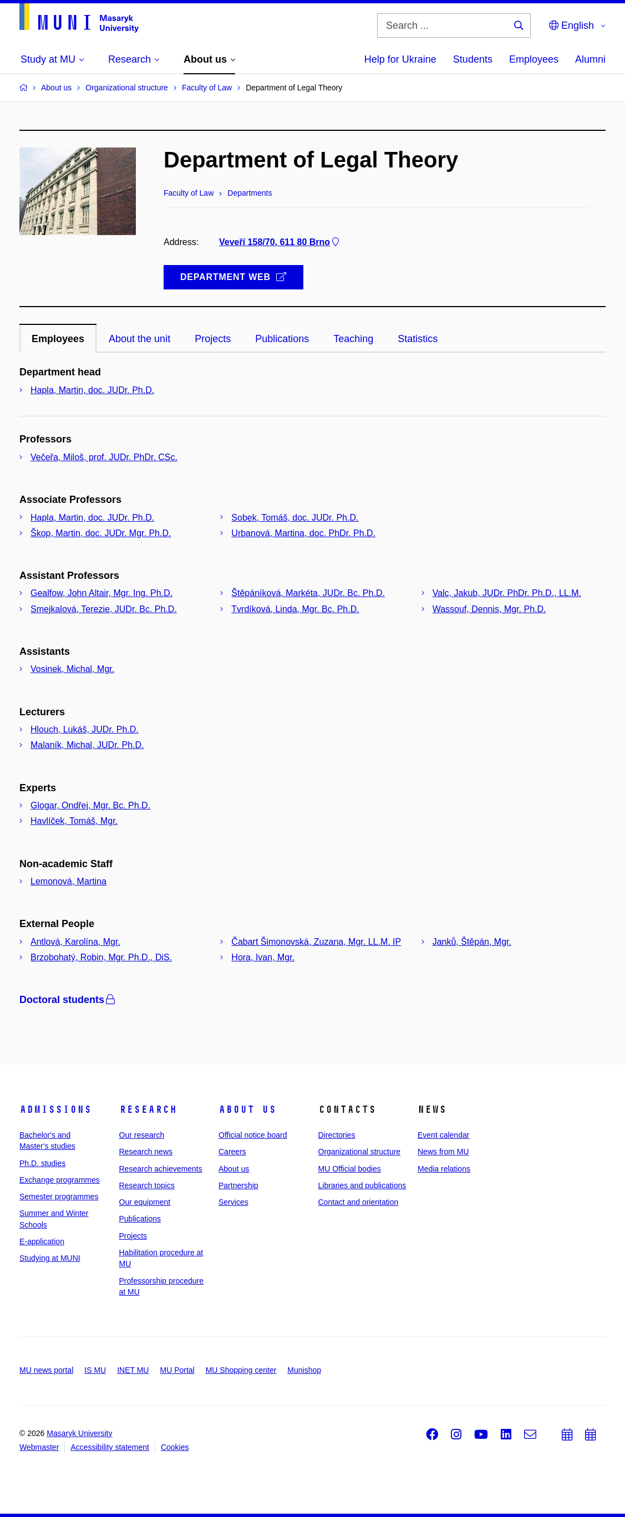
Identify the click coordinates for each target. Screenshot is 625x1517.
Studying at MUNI (49, 1258)
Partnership (238, 1185)
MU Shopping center (241, 1370)
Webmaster (39, 1447)
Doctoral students (68, 999)
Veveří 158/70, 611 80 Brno (280, 242)
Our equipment (145, 1202)
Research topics (147, 1185)
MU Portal (177, 1370)
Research (148, 1109)
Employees (533, 59)
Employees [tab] (58, 338)
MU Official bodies (349, 1168)
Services (233, 1202)
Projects (133, 1235)
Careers (232, 1151)
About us (247, 1109)
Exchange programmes (59, 1179)
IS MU (95, 1370)
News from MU (443, 1151)
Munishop (304, 1370)
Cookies (175, 1447)
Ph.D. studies (42, 1163)
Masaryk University (79, 1433)
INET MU (133, 1370)
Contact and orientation (358, 1202)
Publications (140, 1218)
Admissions (55, 1109)
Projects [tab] (213, 338)
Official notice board (253, 1135)
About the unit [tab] (139, 338)
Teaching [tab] (353, 338)
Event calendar (443, 1135)
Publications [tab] (282, 338)
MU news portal (46, 1370)
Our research (142, 1135)
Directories (336, 1135)
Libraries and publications (362, 1185)
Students (472, 59)
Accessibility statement (109, 1447)
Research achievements (160, 1168)
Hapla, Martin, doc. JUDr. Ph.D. (92, 390)
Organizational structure (359, 1151)
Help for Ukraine (400, 59)
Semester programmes (58, 1196)
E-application (41, 1241)
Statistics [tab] (418, 338)
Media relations (444, 1168)
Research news (146, 1151)
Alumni (590, 59)
